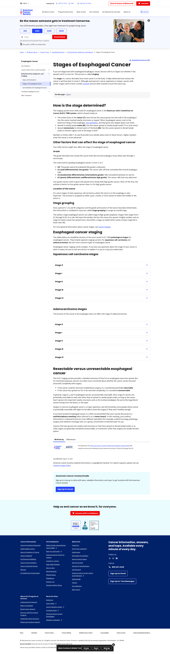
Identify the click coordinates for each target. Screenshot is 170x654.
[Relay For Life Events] (54, 551)
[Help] (71, 3)
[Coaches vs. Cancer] (52, 561)
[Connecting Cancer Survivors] (29, 618)
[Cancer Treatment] (26, 555)
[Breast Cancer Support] (27, 609)
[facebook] (116, 558)
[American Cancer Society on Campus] (57, 556)
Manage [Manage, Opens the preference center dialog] (107, 648)
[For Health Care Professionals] (30, 573)
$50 (25, 31)
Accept (86, 648)
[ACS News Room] (52, 610)
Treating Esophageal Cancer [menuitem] (30, 92)
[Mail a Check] (76, 589)
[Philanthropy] (50, 578)
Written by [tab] (59, 439)
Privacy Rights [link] (66, 633)
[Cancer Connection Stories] (29, 566)
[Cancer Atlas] (51, 603)
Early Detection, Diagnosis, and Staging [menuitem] (32, 75)
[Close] (113, 644)
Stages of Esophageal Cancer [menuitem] (32, 84)
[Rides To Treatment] (26, 605)
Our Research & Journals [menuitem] (111, 12)
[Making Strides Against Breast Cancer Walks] (57, 546)
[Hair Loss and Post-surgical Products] (31, 613)
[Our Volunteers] (77, 586)
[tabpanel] (101, 448)
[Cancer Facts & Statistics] (28, 562)
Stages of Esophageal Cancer (105, 52)
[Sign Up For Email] (84, 3)
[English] (26, 3)
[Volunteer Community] (54, 620)
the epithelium (92, 122)
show (68, 94)
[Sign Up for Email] (118, 573)
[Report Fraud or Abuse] (79, 559)
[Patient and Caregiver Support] (30, 622)
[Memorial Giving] (51, 571)
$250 (49, 31)
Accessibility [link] (105, 633)
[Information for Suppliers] (80, 555)
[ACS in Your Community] (79, 548)
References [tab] (71, 439)
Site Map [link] (34, 633)
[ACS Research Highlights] (28, 559)
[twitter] (109, 558)
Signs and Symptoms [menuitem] (29, 80)
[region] (85, 648)
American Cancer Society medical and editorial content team (109, 446)
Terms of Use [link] (121, 633)
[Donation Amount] (35, 37)
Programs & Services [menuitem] (65, 12)
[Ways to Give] (50, 568)
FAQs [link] (21, 633)
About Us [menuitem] (127, 12)
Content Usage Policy (62, 465)
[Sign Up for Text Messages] (122, 581)
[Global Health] (76, 579)
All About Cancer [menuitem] (48, 12)
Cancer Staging (104, 227)
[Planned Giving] (51, 575)
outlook (86, 83)
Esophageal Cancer (29, 61)
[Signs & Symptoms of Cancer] (29, 552)
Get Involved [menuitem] (94, 12)
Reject (96, 648)
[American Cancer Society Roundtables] (57, 615)
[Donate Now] (59, 37)
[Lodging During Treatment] (28, 602)
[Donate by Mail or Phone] (54, 585)
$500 (61, 31)
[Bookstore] (49, 600)
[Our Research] (76, 569)
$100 (37, 31)
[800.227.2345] (62, 3)
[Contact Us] (75, 545)
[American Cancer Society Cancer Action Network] (83, 574)
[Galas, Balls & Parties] (53, 564)
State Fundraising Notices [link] (141, 633)
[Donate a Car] (50, 581)
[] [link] (68, 94)
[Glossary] (23, 569)
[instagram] (113, 558)
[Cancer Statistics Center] (55, 607)
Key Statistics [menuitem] (25, 66)
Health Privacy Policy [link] (86, 633)
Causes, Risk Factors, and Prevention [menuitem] (33, 70)
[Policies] (74, 582)
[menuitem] (26, 11)
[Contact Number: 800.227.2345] (129, 567)
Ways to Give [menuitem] (81, 12)
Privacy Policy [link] (49, 633)
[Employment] (76, 552)
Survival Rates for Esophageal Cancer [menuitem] (35, 88)
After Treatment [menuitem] (26, 95)
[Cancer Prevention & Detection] (30, 545)
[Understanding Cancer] (27, 548)
